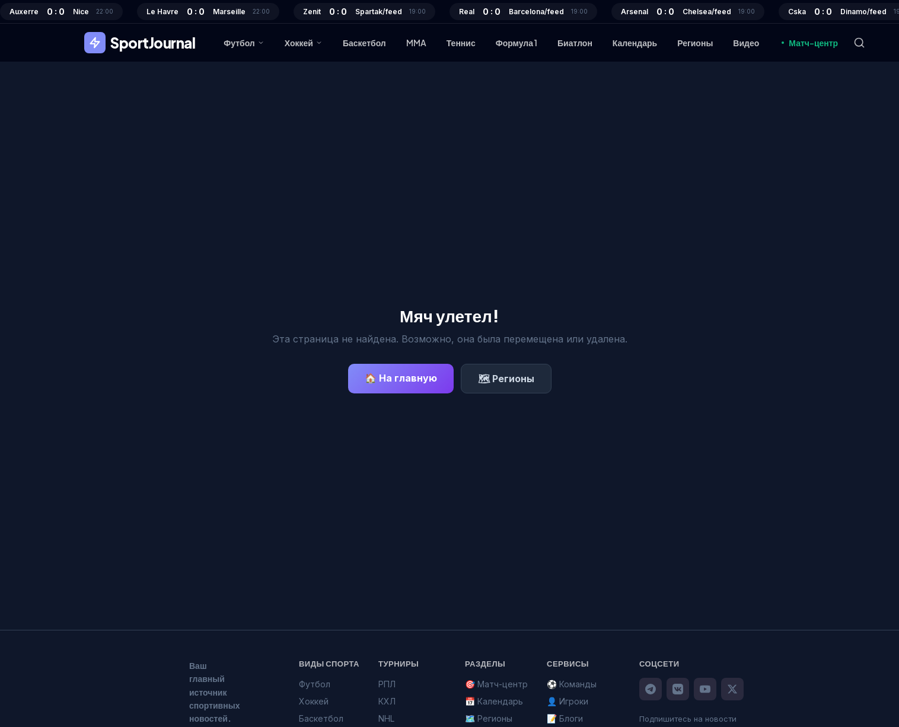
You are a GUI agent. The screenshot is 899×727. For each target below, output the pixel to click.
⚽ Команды (572, 684)
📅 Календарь (494, 701)
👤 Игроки (567, 701)
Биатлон (574, 42)
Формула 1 (516, 42)
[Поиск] (859, 43)
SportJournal (139, 42)
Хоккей (304, 42)
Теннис (461, 42)
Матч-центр (808, 42)
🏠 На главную (401, 378)
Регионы (695, 42)
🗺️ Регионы (488, 718)
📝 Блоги (565, 718)
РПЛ (387, 684)
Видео (746, 42)
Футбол (244, 42)
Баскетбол (364, 42)
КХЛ (387, 701)
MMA (416, 42)
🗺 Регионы (506, 379)
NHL (386, 718)
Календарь (635, 42)
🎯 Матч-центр (496, 684)
